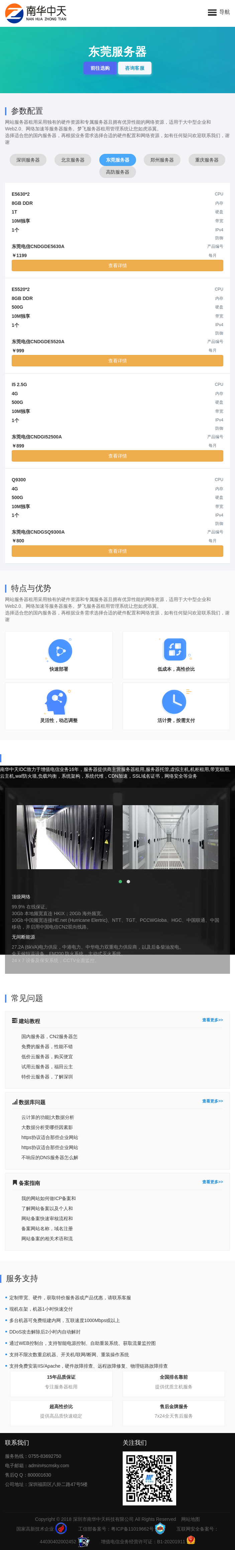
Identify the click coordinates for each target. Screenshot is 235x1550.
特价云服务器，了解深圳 (47, 1076)
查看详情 (117, 265)
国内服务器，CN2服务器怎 (49, 1036)
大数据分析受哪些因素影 (47, 1127)
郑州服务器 (162, 160)
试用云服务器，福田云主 (47, 1066)
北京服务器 (73, 160)
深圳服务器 (28, 160)
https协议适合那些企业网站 (49, 1137)
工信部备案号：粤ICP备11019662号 (121, 1529)
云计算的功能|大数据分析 (47, 1117)
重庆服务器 (207, 160)
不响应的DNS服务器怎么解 (49, 1157)
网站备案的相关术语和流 (47, 1238)
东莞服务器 (117, 160)
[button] (219, 11)
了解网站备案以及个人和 (47, 1208)
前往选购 (100, 68)
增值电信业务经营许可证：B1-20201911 (148, 1541)
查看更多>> (212, 1020)
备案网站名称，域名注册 (47, 1228)
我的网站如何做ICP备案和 (48, 1198)
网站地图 (190, 1519)
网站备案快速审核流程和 (47, 1218)
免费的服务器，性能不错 (47, 1046)
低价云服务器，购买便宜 (47, 1056)
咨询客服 (134, 68)
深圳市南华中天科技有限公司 (103, 1519)
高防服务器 (117, 172)
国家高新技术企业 (41, 1529)
